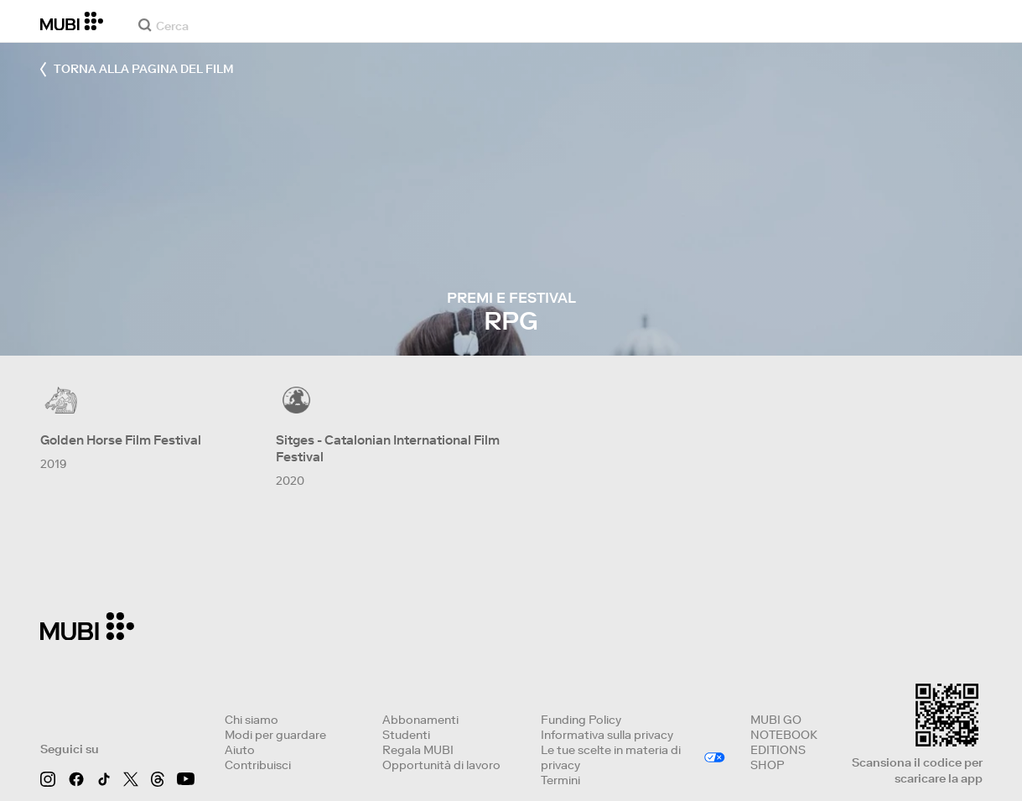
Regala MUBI (418, 749)
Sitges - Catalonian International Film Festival (388, 448)
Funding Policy (581, 719)
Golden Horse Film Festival (120, 440)
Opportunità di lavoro (441, 764)
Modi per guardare (275, 734)
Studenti (406, 734)
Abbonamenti (420, 719)
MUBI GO (776, 719)
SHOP (767, 764)
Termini (560, 780)
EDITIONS (778, 749)
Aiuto (240, 749)
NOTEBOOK (783, 734)
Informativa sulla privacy (607, 734)
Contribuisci (258, 764)
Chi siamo (251, 719)
